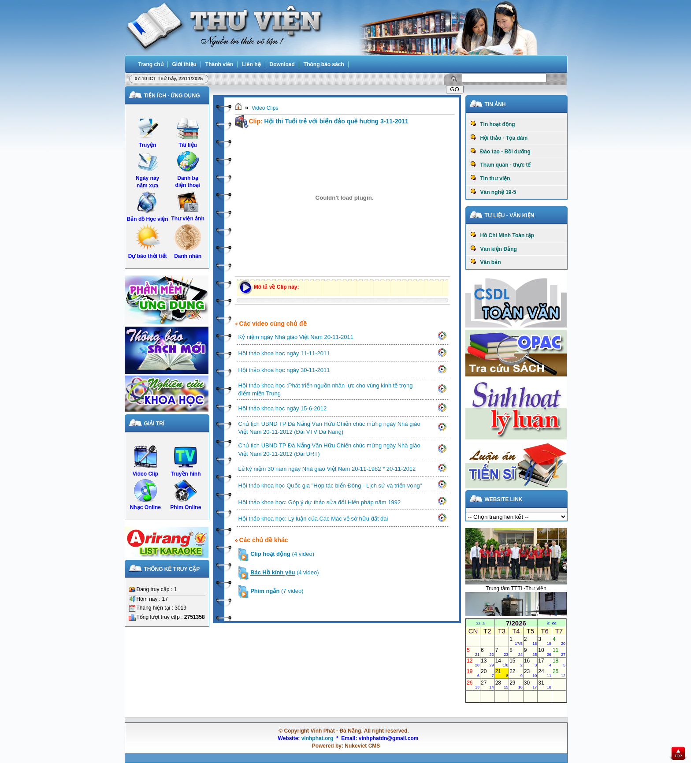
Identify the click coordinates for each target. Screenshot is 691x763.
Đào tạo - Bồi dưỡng (500, 151)
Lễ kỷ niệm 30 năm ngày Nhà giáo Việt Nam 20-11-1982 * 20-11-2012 (327, 468)
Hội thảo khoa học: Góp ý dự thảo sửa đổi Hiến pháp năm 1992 (319, 502)
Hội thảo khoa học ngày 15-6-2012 (282, 408)
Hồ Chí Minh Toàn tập (502, 234)
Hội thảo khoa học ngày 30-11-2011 (284, 370)
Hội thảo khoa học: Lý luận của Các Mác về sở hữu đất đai (313, 518)
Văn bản (485, 261)
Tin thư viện (490, 178)
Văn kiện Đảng (493, 248)
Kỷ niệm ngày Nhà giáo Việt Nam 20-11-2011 (295, 337)
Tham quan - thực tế (500, 164)
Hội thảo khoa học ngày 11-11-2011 (284, 353)
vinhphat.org (317, 738)
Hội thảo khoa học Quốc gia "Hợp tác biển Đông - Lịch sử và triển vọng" (330, 485)
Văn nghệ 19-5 (493, 191)
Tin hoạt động (492, 123)
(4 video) (282, 554)
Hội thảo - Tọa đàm (499, 137)
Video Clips (265, 108)
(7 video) (276, 591)
